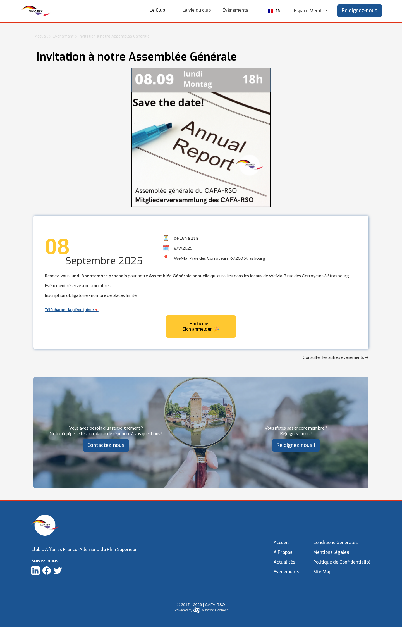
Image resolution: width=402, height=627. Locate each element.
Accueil (41, 36)
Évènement (63, 36)
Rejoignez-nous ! (296, 445)
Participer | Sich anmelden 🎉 (201, 326)
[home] (35, 11)
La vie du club (196, 10)
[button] (160, 10)
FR (274, 10)
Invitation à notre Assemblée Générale (114, 36)
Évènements (235, 10)
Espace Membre (310, 11)
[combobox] (274, 11)
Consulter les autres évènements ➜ (335, 357)
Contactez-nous (106, 445)
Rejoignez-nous (359, 10)
